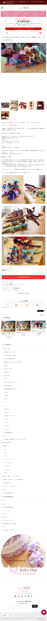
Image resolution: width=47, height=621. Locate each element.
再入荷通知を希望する (23, 277)
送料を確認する (16, 288)
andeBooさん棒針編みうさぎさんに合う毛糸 (14, 439)
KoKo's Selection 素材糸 (10, 355)
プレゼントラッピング (7, 268)
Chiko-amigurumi (8, 385)
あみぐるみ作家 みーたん (10, 382)
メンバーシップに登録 (7, 284)
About (4, 500)
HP (4, 527)
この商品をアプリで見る (23, 293)
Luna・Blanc (7, 375)
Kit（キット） (6, 436)
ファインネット (7, 469)
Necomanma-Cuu (8, 368)
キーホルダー (7, 429)
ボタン (5, 452)
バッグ (5, 405)
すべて (7, 305)
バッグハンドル (7, 459)
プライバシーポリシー (8, 520)
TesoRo (6, 395)
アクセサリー (7, 412)
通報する (42, 314)
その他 (5, 472)
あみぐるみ (6, 409)
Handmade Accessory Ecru (10, 389)
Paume (5, 365)
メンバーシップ (7, 510)
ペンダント (6, 425)
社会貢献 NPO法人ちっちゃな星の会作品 (13, 479)
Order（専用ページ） (8, 482)
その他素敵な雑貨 (8, 432)
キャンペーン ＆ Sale (8, 486)
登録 (35, 606)
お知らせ (5, 489)
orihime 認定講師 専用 (8, 493)
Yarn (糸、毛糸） (7, 348)
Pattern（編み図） (7, 442)
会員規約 (43, 619)
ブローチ (6, 422)
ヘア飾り (6, 419)
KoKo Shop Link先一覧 (9, 530)
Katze (5, 378)
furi (4, 402)
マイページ (5, 513)
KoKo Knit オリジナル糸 (9, 352)
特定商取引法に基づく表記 (9, 523)
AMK (5, 392)
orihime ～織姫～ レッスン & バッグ (11, 476)
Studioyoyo (6, 372)
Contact (5, 517)
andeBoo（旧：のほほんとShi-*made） (13, 362)
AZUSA (5, 399)
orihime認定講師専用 (8, 507)
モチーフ (6, 456)
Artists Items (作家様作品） (9, 358)
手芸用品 (5, 446)
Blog (4, 504)
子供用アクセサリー (8, 415)
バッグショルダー (8, 462)
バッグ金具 (6, 466)
